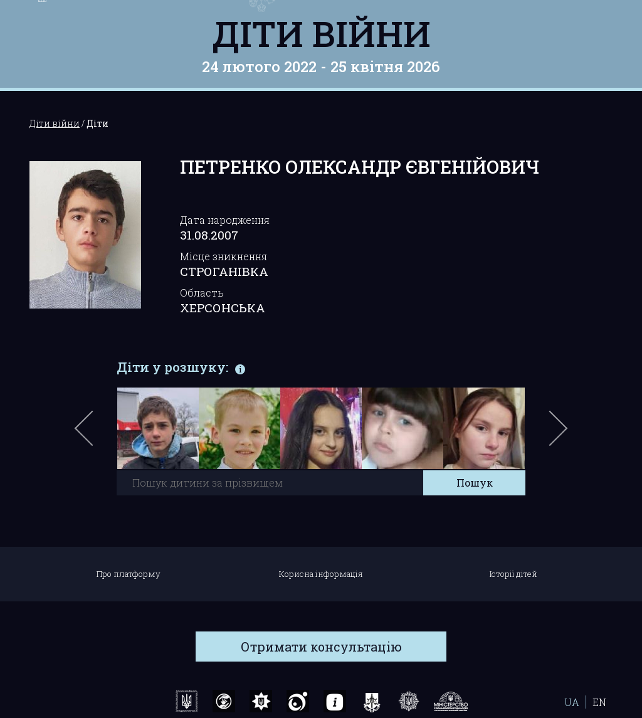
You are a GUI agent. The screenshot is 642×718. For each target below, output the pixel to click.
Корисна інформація (321, 573)
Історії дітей (513, 573)
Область (202, 292)
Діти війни (321, 33)
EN (599, 702)
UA (571, 702)
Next (556, 434)
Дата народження (225, 219)
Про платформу (128, 573)
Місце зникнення (223, 256)
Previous (98, 434)
